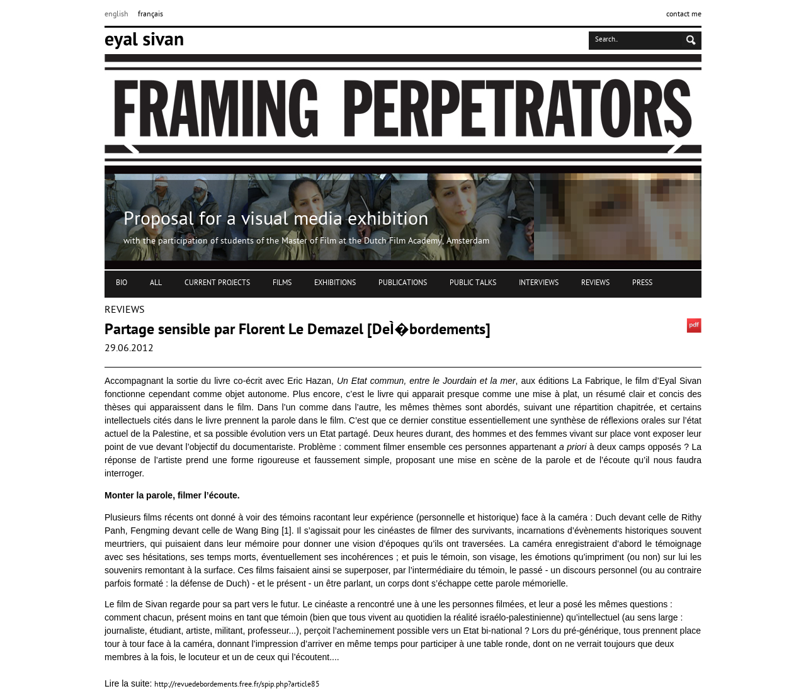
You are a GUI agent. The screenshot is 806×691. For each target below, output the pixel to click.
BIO (121, 283)
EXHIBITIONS (335, 283)
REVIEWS (595, 283)
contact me (683, 14)
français (150, 14)
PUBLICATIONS (402, 283)
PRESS (642, 283)
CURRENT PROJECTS (217, 283)
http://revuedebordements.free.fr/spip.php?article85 (237, 685)
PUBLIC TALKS (473, 283)
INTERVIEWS (539, 283)
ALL (156, 283)
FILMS (282, 283)
